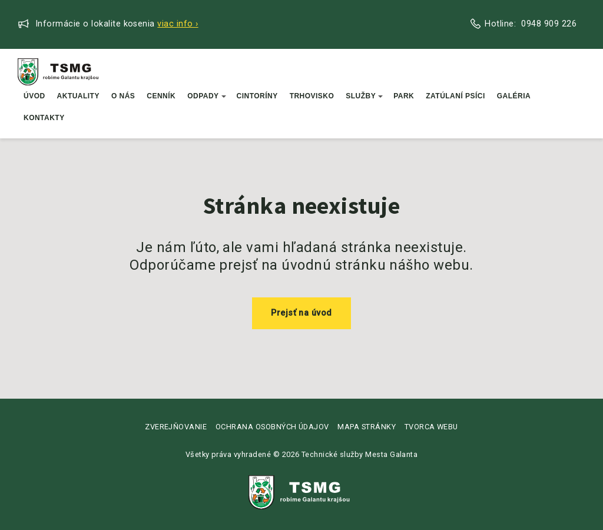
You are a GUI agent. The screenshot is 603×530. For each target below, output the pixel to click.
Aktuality (78, 96)
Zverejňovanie (176, 426)
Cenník (161, 96)
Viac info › (177, 24)
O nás (123, 96)
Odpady (206, 96)
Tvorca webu (431, 426)
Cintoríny (257, 96)
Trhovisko (312, 96)
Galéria (514, 96)
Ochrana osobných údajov (272, 426)
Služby (364, 96)
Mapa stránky (366, 426)
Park (403, 96)
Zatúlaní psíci (455, 96)
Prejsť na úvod (301, 313)
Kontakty (44, 118)
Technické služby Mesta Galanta (360, 454)
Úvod (34, 96)
